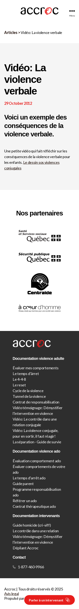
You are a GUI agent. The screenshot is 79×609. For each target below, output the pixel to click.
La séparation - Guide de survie (37, 442)
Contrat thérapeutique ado (34, 506)
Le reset (19, 385)
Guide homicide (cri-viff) (32, 525)
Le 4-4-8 (19, 379)
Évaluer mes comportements (35, 368)
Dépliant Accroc (26, 548)
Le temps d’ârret (26, 373)
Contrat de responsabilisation (36, 402)
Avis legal (11, 593)
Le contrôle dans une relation (36, 530)
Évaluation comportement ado (37, 460)
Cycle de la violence (28, 390)
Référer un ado (25, 500)
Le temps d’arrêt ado (29, 478)
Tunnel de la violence (29, 396)
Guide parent (23, 483)
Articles (10, 32)
